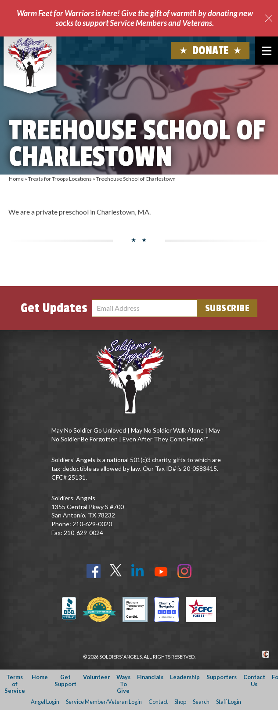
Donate (210, 50)
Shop (180, 701)
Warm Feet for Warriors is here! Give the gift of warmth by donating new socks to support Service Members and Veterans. (135, 18)
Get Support (65, 680)
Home (16, 178)
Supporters (221, 677)
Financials (150, 677)
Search (201, 701)
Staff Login (228, 701)
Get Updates (54, 308)
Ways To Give (123, 684)
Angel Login (45, 701)
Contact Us (254, 680)
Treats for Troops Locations (60, 178)
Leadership (185, 677)
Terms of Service (14, 684)
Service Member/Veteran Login (104, 701)
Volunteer (96, 677)
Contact (158, 701)
